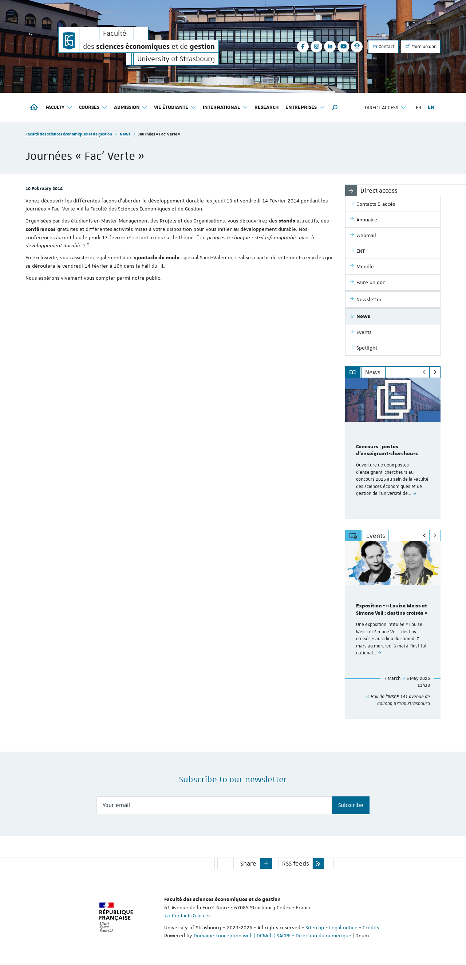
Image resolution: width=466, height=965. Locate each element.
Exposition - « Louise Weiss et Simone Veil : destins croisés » (391, 610)
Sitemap (314, 927)
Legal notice (343, 927)
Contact (383, 47)
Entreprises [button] (305, 107)
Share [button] (248, 863)
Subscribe (350, 805)
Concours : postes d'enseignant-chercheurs (387, 450)
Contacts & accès (191, 915)
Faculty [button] (59, 107)
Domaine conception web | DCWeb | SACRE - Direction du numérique (272, 935)
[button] (335, 107)
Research (266, 107)
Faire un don (421, 47)
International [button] (225, 107)
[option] (393, 448)
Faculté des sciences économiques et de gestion (68, 134)
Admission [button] (131, 107)
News (125, 134)
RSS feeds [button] (295, 863)
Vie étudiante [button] (175, 107)
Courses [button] (93, 107)
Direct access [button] (385, 107)
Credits (371, 927)
